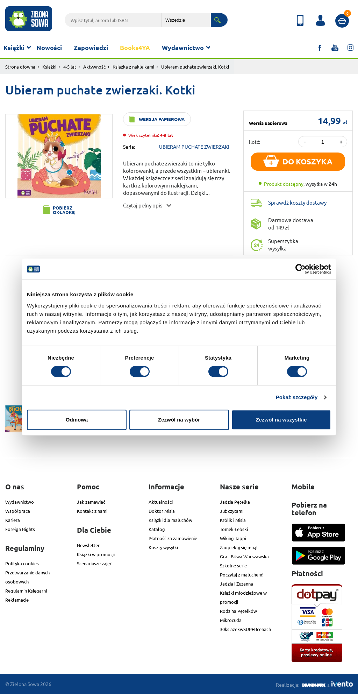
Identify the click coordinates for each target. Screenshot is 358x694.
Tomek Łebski (234, 529)
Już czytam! (232, 511)
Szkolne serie (233, 565)
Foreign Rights (20, 529)
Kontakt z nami (92, 511)
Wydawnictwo (183, 47)
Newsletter (88, 545)
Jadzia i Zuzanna (236, 584)
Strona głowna (20, 67)
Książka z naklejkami (133, 67)
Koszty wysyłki (163, 547)
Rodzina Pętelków (238, 611)
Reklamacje (17, 600)
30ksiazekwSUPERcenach (245, 629)
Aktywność (94, 67)
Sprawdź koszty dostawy (297, 202)
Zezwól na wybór (179, 420)
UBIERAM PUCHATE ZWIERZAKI (194, 146)
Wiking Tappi (233, 538)
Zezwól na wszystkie (281, 420)
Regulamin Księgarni (26, 591)
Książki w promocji (96, 554)
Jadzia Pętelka (235, 502)
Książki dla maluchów (170, 520)
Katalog (157, 529)
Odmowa (77, 420)
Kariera (12, 520)
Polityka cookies (22, 563)
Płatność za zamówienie (173, 538)
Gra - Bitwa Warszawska (244, 556)
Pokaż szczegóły (297, 397)
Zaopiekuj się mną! (239, 547)
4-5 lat (69, 67)
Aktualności (161, 502)
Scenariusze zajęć (94, 563)
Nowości (49, 47)
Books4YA (135, 47)
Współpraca (17, 511)
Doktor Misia (162, 511)
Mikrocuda (231, 620)
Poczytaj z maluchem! (242, 575)
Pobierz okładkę (64, 209)
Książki (13, 47)
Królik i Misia (233, 520)
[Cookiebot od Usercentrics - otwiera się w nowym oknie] (300, 269)
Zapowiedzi (91, 47)
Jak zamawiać (91, 502)
